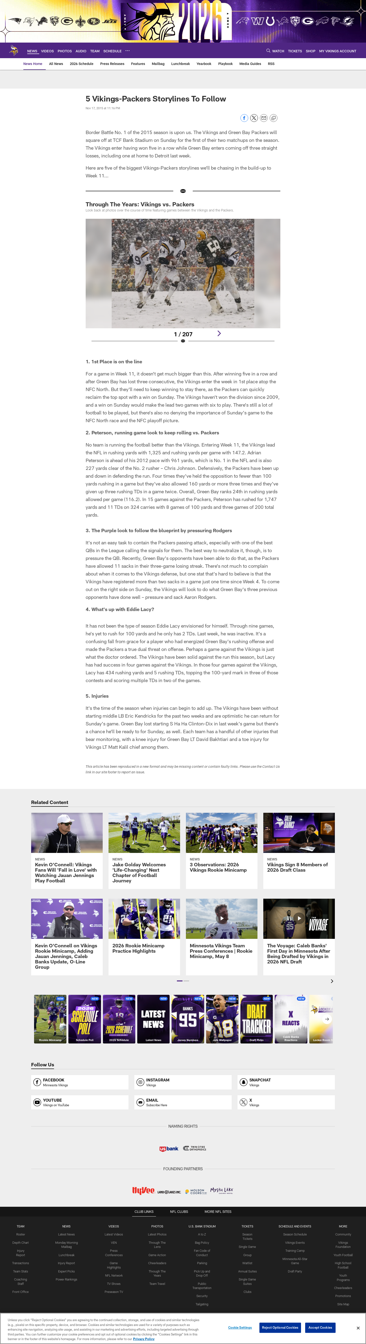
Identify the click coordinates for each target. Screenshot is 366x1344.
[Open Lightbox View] (183, 284)
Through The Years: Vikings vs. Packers (140, 204)
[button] (179, 981)
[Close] (358, 1328)
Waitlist (247, 1258)
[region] (183, 1328)
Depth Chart (20, 1242)
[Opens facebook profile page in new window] (79, 1082)
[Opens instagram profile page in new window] (183, 1082)
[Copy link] (273, 118)
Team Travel (157, 1282)
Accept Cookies (320, 1328)
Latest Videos (113, 1234)
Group (247, 1250)
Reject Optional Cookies (280, 1328)
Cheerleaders (156, 1262)
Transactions (20, 1262)
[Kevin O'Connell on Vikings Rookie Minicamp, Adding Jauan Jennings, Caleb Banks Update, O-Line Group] (67, 937)
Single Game (247, 1242)
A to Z (202, 1234)
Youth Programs (343, 1274)
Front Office (20, 1290)
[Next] (219, 333)
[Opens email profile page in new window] (183, 1102)
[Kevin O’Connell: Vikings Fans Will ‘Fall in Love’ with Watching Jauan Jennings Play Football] (67, 851)
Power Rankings (66, 1278)
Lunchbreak (66, 1254)
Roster (20, 1234)
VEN (113, 1242)
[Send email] (264, 121)
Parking (202, 1262)
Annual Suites (247, 1266)
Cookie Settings (240, 1328)
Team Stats (20, 1270)
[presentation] (333, 981)
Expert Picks (66, 1270)
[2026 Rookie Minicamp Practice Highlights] (144, 929)
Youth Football (343, 1254)
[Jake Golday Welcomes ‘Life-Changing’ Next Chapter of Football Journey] (144, 851)
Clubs (247, 1286)
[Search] (268, 50)
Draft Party (295, 1270)
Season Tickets (247, 1234)
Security (201, 1294)
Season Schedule (295, 1234)
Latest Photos (157, 1234)
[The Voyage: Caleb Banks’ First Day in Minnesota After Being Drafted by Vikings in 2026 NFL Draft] (299, 934)
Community (343, 1234)
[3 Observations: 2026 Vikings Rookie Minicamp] (221, 845)
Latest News (66, 1234)
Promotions (343, 1290)
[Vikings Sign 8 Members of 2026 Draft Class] (299, 845)
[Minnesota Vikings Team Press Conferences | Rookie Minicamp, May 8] (221, 932)
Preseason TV (114, 1290)
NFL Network (113, 1274)
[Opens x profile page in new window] (286, 1102)
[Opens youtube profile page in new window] (79, 1102)
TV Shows (113, 1282)
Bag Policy (202, 1242)
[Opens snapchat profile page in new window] (286, 1082)
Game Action (156, 1254)
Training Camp (294, 1250)
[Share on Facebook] (244, 121)
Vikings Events (294, 1242)
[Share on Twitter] (254, 121)
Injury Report (66, 1262)
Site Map (343, 1298)
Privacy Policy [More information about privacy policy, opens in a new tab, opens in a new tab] (144, 1339)
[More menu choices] (127, 51)
